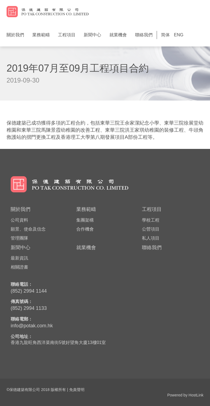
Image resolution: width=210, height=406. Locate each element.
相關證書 (19, 267)
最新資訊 (19, 258)
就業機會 (118, 35)
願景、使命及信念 (28, 229)
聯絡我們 (144, 35)
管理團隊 (19, 238)
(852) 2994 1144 (29, 291)
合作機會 (85, 229)
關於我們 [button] (15, 35)
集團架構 (85, 220)
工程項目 (152, 209)
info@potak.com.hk (32, 325)
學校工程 (150, 220)
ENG (178, 35)
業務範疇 (86, 209)
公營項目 (150, 229)
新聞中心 (20, 247)
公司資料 (19, 220)
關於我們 (20, 209)
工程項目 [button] (66, 35)
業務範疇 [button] (41, 35)
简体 (165, 35)
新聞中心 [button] (92, 35)
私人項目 (150, 238)
